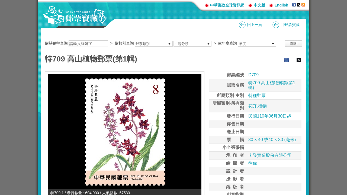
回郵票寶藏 (290, 24)
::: (198, 5)
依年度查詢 (227, 43)
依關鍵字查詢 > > (160, 43)
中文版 (259, 5)
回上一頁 (254, 24)
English (281, 5)
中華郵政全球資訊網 (227, 5)
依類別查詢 (124, 43)
